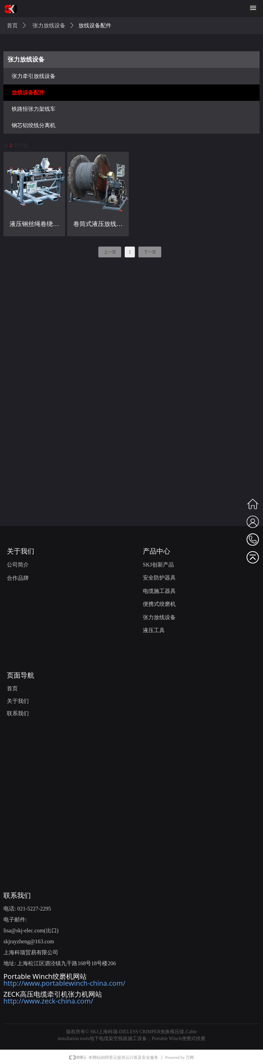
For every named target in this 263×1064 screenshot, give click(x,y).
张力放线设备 (26, 59)
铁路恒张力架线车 (33, 109)
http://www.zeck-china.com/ (48, 1001)
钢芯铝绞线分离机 (33, 125)
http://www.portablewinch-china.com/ (64, 983)
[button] (253, 8)
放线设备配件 (28, 92)
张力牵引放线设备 (33, 76)
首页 (12, 25)
